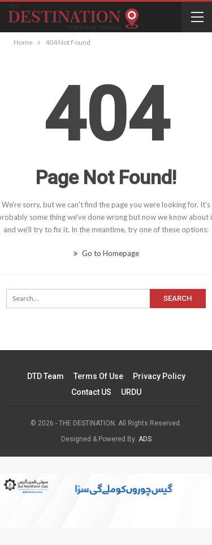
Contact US (91, 392)
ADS (145, 439)
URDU (131, 392)
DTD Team (45, 376)
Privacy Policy (159, 376)
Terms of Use (98, 376)
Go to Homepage (106, 253)
